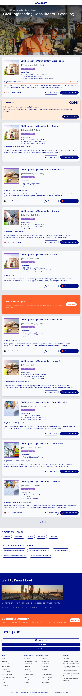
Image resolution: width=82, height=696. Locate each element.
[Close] (58, 342)
